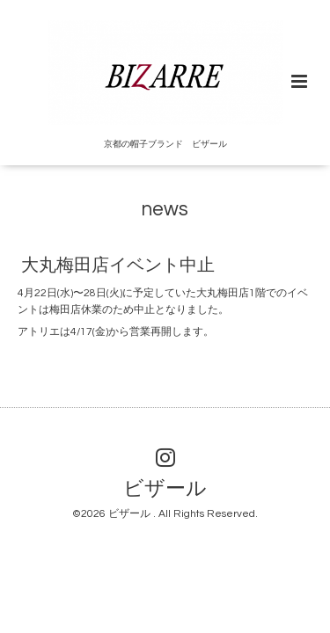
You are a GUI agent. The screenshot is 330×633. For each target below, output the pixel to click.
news (165, 210)
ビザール (165, 489)
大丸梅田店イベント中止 (118, 265)
